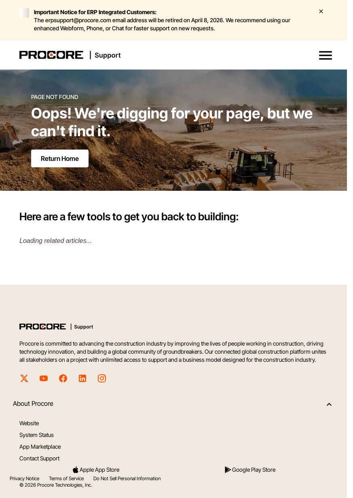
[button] (325, 55)
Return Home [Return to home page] (60, 158)
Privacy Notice (24, 478)
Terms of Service (66, 478)
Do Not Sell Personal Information (127, 478)
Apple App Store (95, 470)
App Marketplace (40, 446)
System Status (36, 434)
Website (29, 423)
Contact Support (39, 458)
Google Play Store (249, 470)
